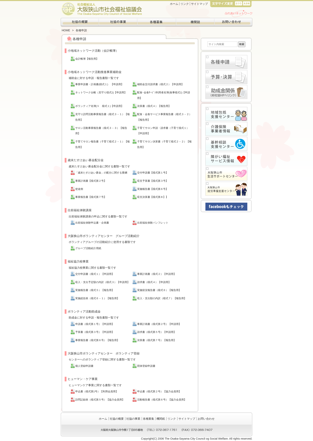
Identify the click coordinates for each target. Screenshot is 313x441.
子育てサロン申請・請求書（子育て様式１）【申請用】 (163, 131)
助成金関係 (226, 92)
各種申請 (226, 62)
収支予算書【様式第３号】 (152, 181)
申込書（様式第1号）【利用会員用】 (96, 391)
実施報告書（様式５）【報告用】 (94, 290)
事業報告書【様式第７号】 (90, 197)
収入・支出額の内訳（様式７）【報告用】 (161, 298)
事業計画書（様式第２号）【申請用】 (159, 324)
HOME (66, 30)
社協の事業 (118, 22)
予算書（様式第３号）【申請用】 (94, 332)
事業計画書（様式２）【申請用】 (156, 274)
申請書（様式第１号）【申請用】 (94, 324)
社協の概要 (80, 22)
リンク (184, 3)
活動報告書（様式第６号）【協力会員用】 (161, 399)
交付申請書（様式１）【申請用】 (94, 274)
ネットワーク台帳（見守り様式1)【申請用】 (101, 92)
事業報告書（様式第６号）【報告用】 (97, 340)
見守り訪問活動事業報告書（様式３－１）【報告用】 (102, 117)
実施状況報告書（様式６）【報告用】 (159, 290)
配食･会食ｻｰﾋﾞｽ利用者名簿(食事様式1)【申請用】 (163, 95)
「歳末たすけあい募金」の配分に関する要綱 (101, 172)
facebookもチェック (226, 207)
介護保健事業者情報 (226, 129)
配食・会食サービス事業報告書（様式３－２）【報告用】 (164, 117)
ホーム (174, 3)
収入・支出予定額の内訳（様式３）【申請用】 (102, 282)
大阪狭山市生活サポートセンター (226, 174)
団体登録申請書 (146, 366)
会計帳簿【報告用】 (87, 58)
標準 (238, 3)
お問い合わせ (233, 22)
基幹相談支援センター (226, 144)
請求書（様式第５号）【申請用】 (156, 332)
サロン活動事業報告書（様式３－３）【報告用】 (101, 131)
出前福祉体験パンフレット (152, 222)
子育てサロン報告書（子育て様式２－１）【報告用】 (102, 144)
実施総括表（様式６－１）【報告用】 (97, 298)
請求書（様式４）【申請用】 (154, 282)
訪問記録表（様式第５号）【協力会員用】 (100, 399)
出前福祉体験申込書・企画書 (92, 222)
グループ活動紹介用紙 (88, 248)
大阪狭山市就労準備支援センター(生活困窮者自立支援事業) (226, 189)
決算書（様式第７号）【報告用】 (156, 340)
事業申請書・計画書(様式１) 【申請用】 (99, 84)
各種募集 (156, 22)
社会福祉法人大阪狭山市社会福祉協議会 (101, 9)
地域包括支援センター (226, 114)
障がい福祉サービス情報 (226, 159)
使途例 (79, 189)
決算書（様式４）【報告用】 (154, 106)
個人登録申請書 (84, 366)
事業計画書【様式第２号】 (90, 181)
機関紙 (195, 22)
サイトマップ (199, 3)
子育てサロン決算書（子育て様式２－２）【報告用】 (164, 144)
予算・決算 (226, 77)
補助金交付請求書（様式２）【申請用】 (160, 84)
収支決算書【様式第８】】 (152, 197)
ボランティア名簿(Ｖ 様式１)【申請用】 (99, 106)
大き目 (246, 3)
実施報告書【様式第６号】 (152, 189)
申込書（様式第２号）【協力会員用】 (159, 391)
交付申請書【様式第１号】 (152, 172)
